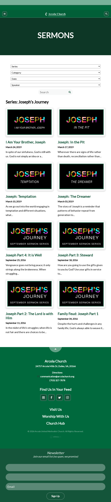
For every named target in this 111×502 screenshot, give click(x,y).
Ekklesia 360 (55, 436)
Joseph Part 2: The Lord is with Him (29, 316)
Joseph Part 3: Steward (75, 255)
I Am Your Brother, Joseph (25, 142)
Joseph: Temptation (21, 196)
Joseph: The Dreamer (74, 196)
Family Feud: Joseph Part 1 (78, 314)
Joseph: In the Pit (71, 142)
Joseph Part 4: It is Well (24, 255)
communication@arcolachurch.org (55, 376)
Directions (56, 372)
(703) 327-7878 (55, 380)
